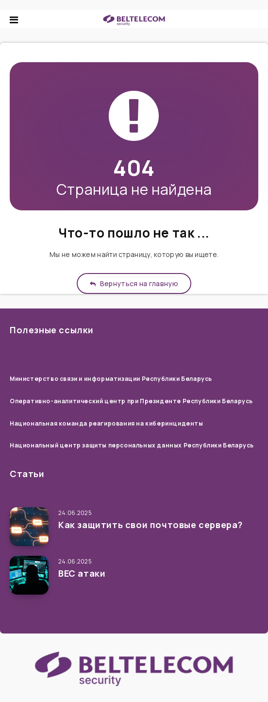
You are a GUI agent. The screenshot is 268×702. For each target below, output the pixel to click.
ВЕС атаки (81, 573)
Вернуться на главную (134, 283)
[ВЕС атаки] (29, 575)
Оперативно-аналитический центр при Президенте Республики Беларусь (131, 401)
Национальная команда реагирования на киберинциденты (106, 423)
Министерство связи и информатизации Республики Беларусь (111, 379)
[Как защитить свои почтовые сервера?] (29, 526)
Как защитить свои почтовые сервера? (150, 525)
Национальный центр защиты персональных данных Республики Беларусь (132, 445)
